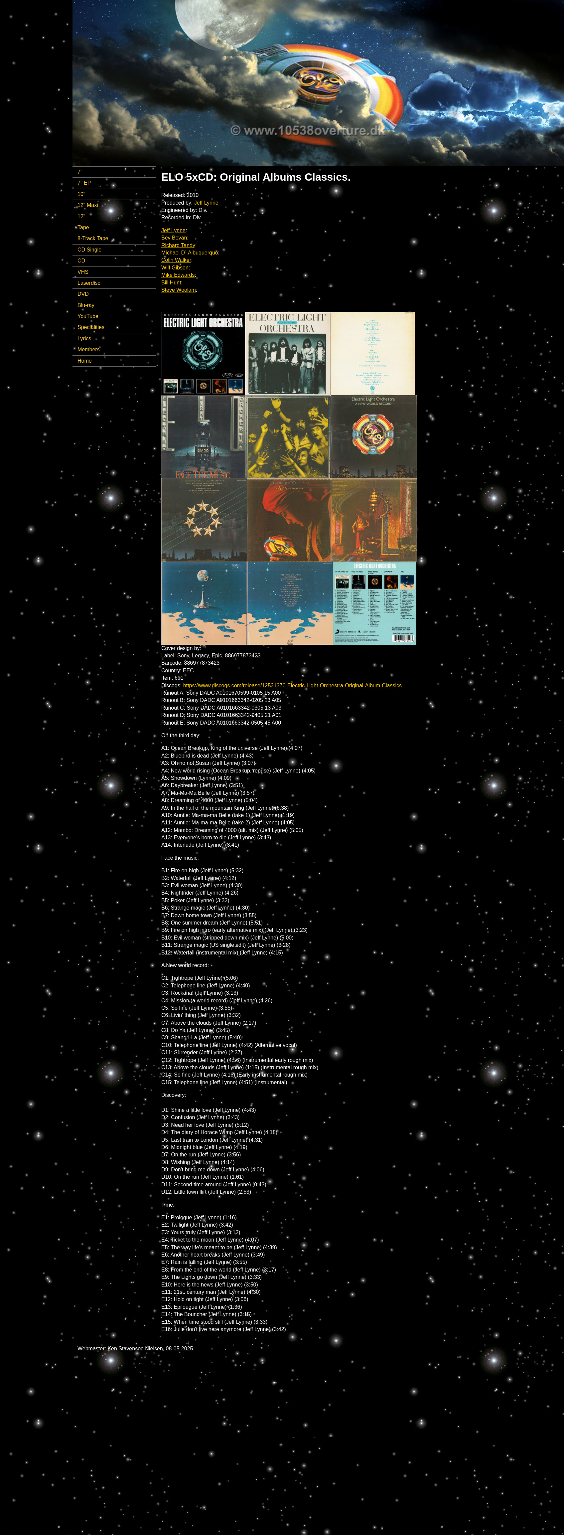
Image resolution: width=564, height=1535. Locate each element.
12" (81, 216)
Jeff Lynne (206, 203)
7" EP (84, 183)
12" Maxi (87, 205)
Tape (83, 227)
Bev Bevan (174, 238)
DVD (83, 294)
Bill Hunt (171, 282)
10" (81, 194)
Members (88, 349)
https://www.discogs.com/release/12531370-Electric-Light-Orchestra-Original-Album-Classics (292, 685)
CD (81, 260)
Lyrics (84, 338)
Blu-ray (85, 305)
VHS (82, 272)
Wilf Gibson (175, 267)
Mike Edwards (178, 275)
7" (79, 172)
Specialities (90, 327)
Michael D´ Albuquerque (189, 253)
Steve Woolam (178, 290)
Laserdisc (88, 283)
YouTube (87, 316)
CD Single (89, 250)
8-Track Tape (92, 238)
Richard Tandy (178, 245)
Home (84, 361)
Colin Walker (176, 260)
